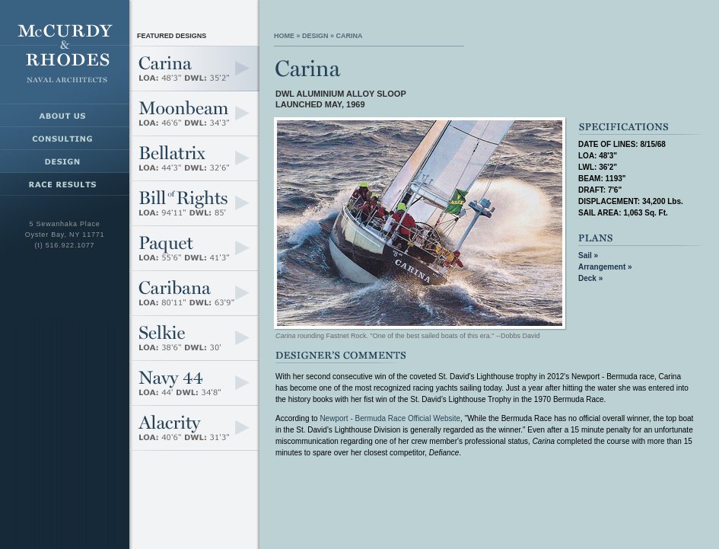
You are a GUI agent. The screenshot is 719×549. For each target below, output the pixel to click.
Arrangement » (605, 267)
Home (284, 36)
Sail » (588, 255)
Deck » (590, 278)
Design (315, 36)
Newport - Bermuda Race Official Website (390, 418)
